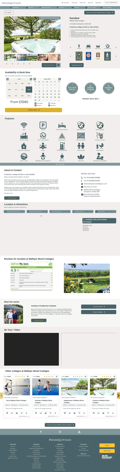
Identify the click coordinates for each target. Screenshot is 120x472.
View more (60, 164)
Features (29, 7)
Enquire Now (77, 65)
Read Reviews (15, 288)
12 (47, 91)
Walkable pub (60, 458)
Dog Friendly (36, 450)
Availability (14, 7)
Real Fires (36, 460)
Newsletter (12, 448)
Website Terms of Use (13, 458)
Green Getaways (60, 452)
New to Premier (36, 446)
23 (35, 97)
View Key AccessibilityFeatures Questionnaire (92, 195)
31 (39, 100)
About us (13, 446)
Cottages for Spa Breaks (60, 456)
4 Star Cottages (60, 468)
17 (39, 94)
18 (43, 94)
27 (51, 97)
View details (24, 416)
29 (59, 97)
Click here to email (90, 187)
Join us (107, 445)
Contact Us (83, 2)
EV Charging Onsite (60, 446)
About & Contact (44, 7)
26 (47, 97)
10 (39, 91)
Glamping (60, 450)
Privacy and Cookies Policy (83, 455)
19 (47, 94)
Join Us (13, 454)
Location (60, 7)
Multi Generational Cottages (60, 462)
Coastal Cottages (36, 466)
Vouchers (83, 448)
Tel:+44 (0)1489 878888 (92, 178)
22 (59, 94)
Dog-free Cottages (60, 460)
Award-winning (59, 464)
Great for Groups (36, 468)
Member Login (12, 456)
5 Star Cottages (60, 466)
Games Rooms (60, 448)
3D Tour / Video (90, 7)
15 (59, 91)
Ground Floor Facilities (60, 470)
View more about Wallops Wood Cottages (99, 12)
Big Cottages (36, 458)
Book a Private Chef (83, 450)
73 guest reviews (38, 271)
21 (55, 94)
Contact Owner (99, 306)
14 (55, 91)
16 (35, 94)
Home (8, 12)
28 (55, 97)
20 (51, 94)
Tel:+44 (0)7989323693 (92, 181)
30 (35, 100)
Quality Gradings (13, 450)
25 (43, 97)
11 (43, 91)
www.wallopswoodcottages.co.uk (95, 184)
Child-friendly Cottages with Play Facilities (36, 456)
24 (39, 97)
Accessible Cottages (36, 464)
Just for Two (36, 462)
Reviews (75, 7)
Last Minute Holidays (83, 446)
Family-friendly (36, 454)
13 (51, 91)
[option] (32, 34)
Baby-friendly (60, 454)
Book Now (34, 110)
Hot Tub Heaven (36, 452)
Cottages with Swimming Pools (36, 448)
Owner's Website (106, 7)
